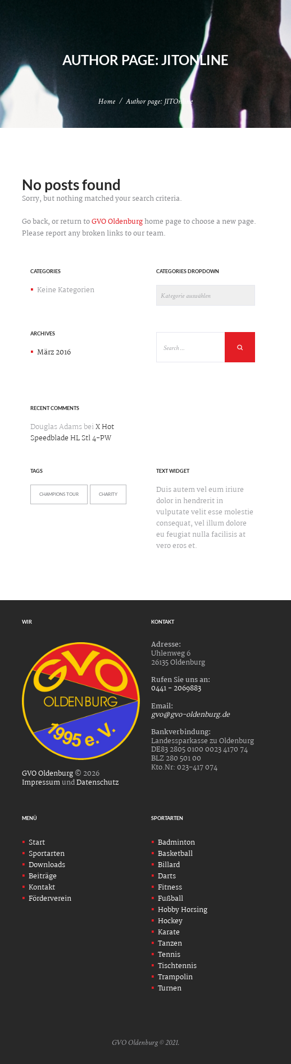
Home (106, 101)
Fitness (170, 887)
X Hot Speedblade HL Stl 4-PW (72, 432)
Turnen (169, 988)
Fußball (170, 899)
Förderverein (50, 899)
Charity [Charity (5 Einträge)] (108, 494)
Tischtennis (177, 966)
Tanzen (170, 944)
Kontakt (42, 887)
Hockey (170, 921)
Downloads (47, 865)
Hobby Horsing (182, 910)
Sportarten (47, 854)
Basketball (175, 854)
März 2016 (54, 352)
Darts (167, 876)
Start (37, 843)
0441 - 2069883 (176, 688)
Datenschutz (97, 783)
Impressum (41, 783)
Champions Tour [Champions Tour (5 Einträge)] (59, 494)
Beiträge (43, 876)
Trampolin (175, 977)
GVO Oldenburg (117, 222)
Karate (169, 932)
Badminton (176, 843)
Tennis (169, 955)
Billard (169, 865)
